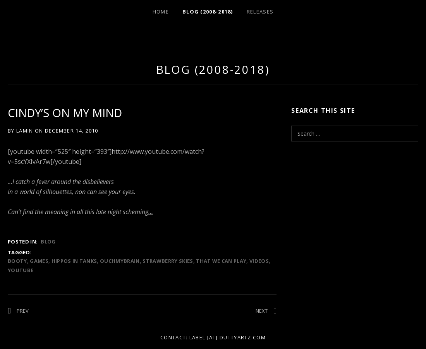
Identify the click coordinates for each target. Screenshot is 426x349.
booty (17, 260)
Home (161, 11)
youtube (20, 270)
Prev (23, 310)
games (39, 260)
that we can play (221, 260)
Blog (48, 241)
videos (259, 260)
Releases (260, 11)
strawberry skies (168, 260)
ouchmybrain (120, 260)
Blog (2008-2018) (207, 11)
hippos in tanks (74, 260)
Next (262, 310)
